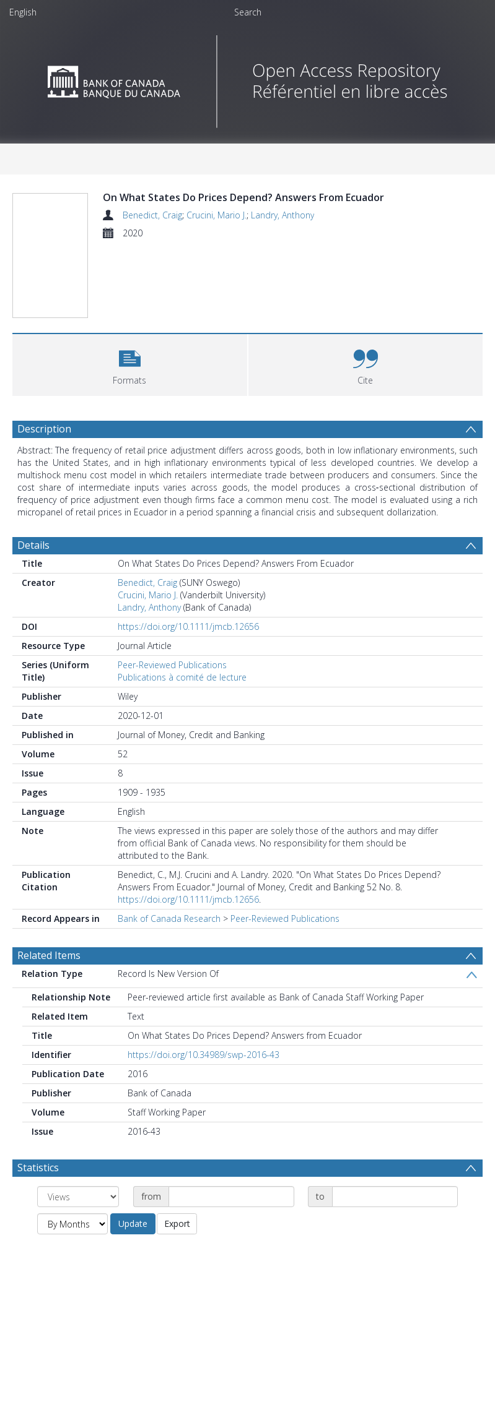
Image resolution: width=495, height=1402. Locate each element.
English (23, 12)
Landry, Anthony (282, 215)
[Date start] (231, 1196)
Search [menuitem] (247, 12)
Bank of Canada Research (169, 918)
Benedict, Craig (152, 215)
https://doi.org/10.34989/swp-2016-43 (203, 1054)
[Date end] (395, 1196)
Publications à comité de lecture (182, 677)
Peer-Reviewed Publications (172, 665)
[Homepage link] (247, 78)
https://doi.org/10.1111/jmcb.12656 (188, 626)
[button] (129, 363)
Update (132, 1223)
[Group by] (78, 1196)
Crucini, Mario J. (216, 215)
